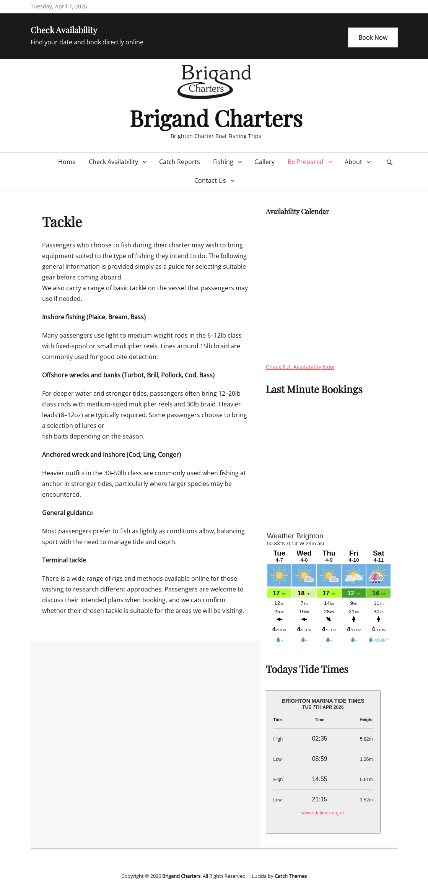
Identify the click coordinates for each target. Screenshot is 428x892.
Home (67, 162)
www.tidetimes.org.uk (323, 813)
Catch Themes (291, 876)
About (353, 162)
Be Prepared (306, 162)
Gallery (264, 162)
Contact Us (210, 180)
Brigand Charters (216, 118)
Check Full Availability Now (300, 366)
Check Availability (113, 162)
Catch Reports (179, 162)
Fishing (223, 162)
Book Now (372, 37)
